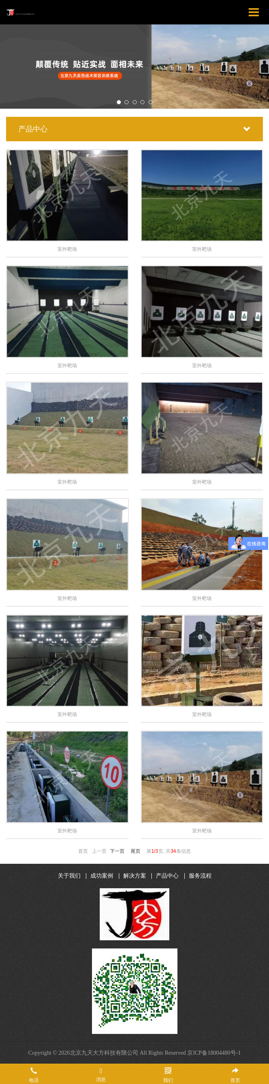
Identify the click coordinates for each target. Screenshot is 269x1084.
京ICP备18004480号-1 (214, 1053)
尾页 (135, 851)
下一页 (117, 851)
